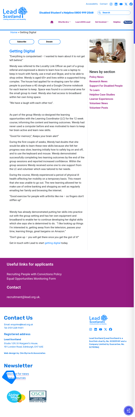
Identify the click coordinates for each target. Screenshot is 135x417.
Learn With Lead (82, 22)
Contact (104, 4)
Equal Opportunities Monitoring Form (31, 278)
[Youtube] (121, 4)
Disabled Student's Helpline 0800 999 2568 (66, 12)
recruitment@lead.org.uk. (23, 297)
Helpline (117, 22)
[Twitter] (126, 4)
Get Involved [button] (101, 22)
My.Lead (128, 22)
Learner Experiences (101, 98)
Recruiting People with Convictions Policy (34, 274)
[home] (51, 22)
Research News (98, 81)
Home (13, 32)
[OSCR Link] (37, 396)
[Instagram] (111, 4)
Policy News (96, 76)
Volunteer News (98, 103)
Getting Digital (22, 51)
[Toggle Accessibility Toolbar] (128, 410)
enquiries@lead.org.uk (22, 324)
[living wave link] (16, 396)
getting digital (53, 242)
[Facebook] (131, 4)
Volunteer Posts (98, 107)
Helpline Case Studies (102, 94)
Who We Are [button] (63, 22)
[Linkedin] (116, 4)
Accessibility (92, 4)
